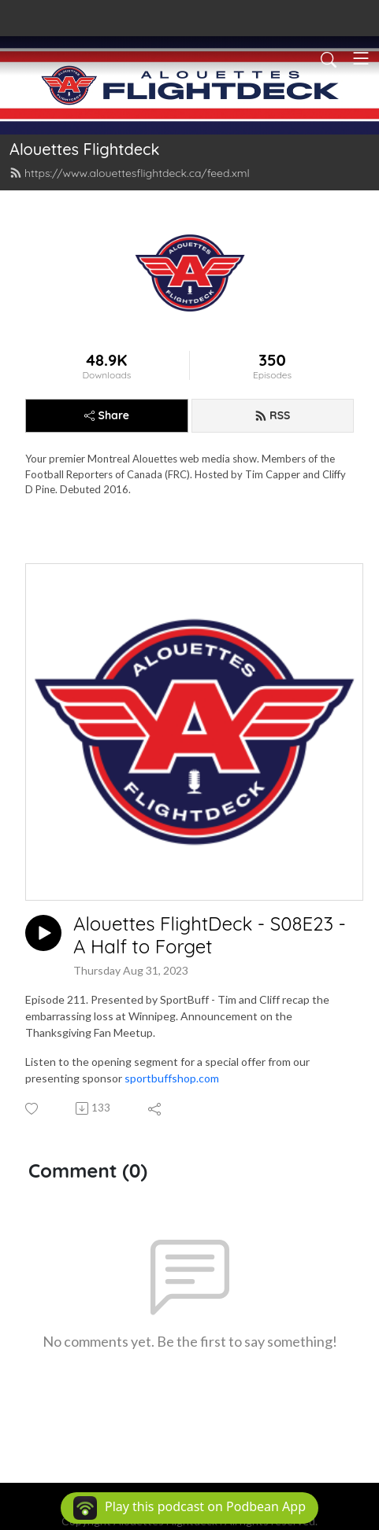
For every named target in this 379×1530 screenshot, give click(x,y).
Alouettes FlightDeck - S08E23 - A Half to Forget (209, 935)
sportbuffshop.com (171, 1078)
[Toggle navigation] (361, 58)
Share (106, 415)
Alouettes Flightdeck (84, 149)
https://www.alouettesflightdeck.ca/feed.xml (129, 173)
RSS (272, 415)
